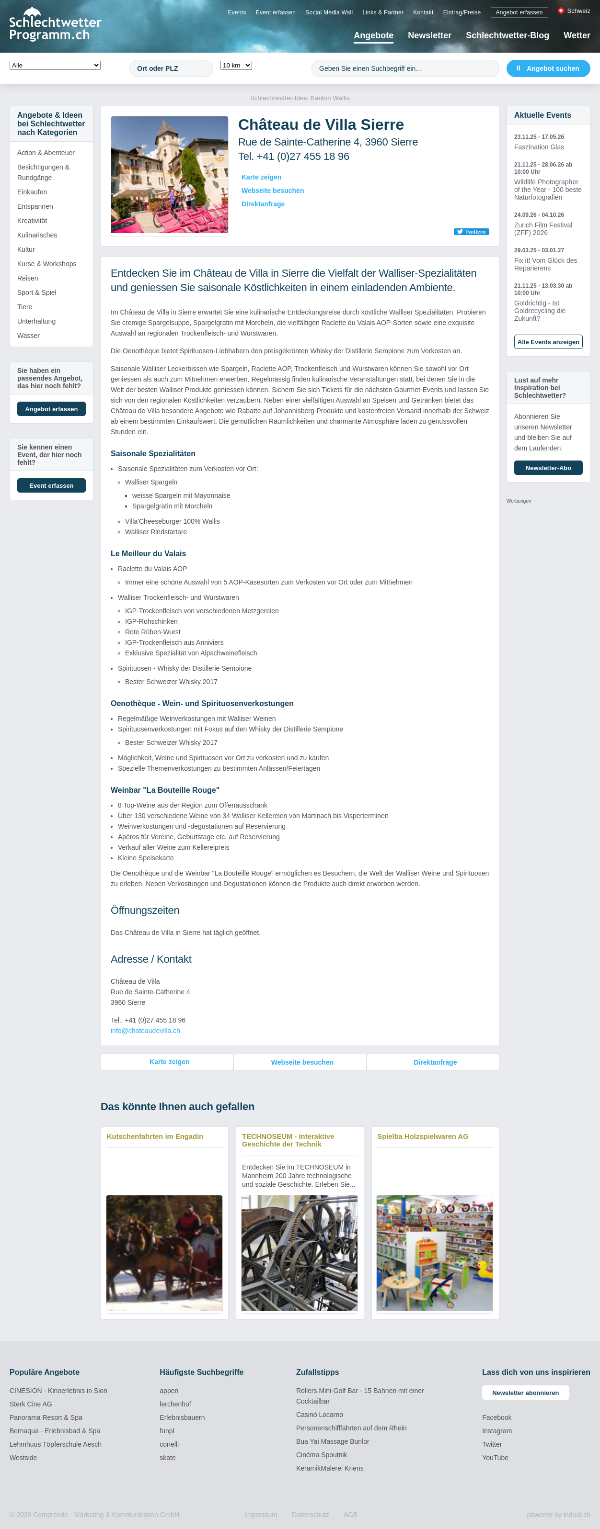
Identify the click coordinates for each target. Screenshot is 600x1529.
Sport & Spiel (37, 292)
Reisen (27, 278)
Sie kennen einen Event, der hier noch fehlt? (49, 454)
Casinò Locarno (319, 1414)
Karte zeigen (261, 177)
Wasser (28, 335)
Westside (23, 1457)
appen (169, 1390)
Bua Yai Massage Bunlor (332, 1441)
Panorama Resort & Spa (46, 1417)
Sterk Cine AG (31, 1403)
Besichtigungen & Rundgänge (43, 172)
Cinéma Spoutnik (321, 1454)
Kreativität (32, 221)
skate (167, 1457)
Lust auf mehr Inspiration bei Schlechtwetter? (540, 387)
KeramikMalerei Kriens (330, 1468)
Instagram (497, 1430)
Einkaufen (32, 192)
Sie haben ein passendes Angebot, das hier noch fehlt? (49, 378)
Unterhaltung (36, 321)
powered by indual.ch (558, 1514)
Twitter (492, 1444)
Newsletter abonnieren (525, 1392)
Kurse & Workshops (46, 264)
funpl (167, 1430)
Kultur (26, 249)
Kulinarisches (37, 235)
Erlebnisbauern (182, 1417)
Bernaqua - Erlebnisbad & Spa (55, 1430)
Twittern (475, 232)
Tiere (24, 307)
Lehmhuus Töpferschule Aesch (56, 1444)
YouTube (495, 1457)
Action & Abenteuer (46, 153)
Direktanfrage (263, 204)
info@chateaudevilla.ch (145, 1030)
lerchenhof (175, 1403)
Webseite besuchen (273, 190)
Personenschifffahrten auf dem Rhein (351, 1427)
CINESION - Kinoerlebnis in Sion (58, 1390)
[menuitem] (237, 12)
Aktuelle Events (542, 115)
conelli (169, 1444)
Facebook (496, 1417)
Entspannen (35, 206)
